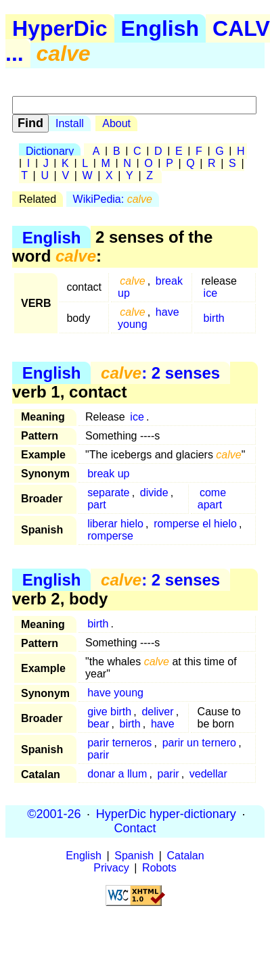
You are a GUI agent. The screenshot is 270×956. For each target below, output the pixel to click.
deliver (157, 711)
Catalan (185, 855)
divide (154, 492)
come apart (212, 498)
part (96, 504)
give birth (109, 711)
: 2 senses (160, 373)
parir (98, 755)
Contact (135, 828)
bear (98, 724)
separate (108, 492)
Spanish (134, 855)
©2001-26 (54, 814)
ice (210, 293)
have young (148, 318)
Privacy (111, 868)
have (163, 724)
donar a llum (117, 774)
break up (108, 473)
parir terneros (119, 742)
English (160, 28)
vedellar (208, 774)
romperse (110, 536)
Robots (159, 868)
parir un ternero (199, 742)
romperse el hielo (195, 523)
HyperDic (60, 28)
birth (214, 318)
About (116, 123)
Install (69, 123)
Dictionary (50, 151)
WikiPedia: (112, 199)
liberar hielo (115, 523)
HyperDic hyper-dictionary (166, 814)
